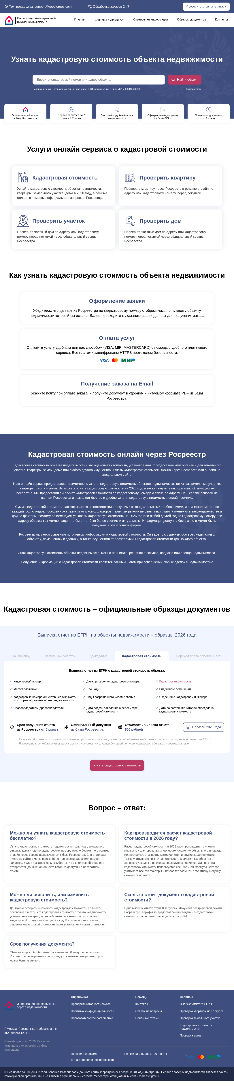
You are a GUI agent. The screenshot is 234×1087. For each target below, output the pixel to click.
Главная (79, 19)
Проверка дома (190, 1041)
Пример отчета (193, 89)
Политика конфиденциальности (92, 1016)
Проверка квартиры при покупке (201, 1016)
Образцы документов (191, 19)
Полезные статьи (146, 1024)
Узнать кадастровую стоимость (117, 771)
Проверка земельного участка (200, 1024)
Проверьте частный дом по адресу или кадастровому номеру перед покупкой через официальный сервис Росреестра (63, 235)
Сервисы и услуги (109, 20)
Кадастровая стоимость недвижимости (196, 1032)
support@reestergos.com (97, 1065)
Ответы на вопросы (148, 1016)
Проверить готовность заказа (206, 6)
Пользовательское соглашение (92, 1024)
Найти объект (184, 79)
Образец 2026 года (203, 733)
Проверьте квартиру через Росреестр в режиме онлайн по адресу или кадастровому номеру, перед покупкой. (170, 189)
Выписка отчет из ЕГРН (196, 1009)
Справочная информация (150, 19)
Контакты (221, 19)
